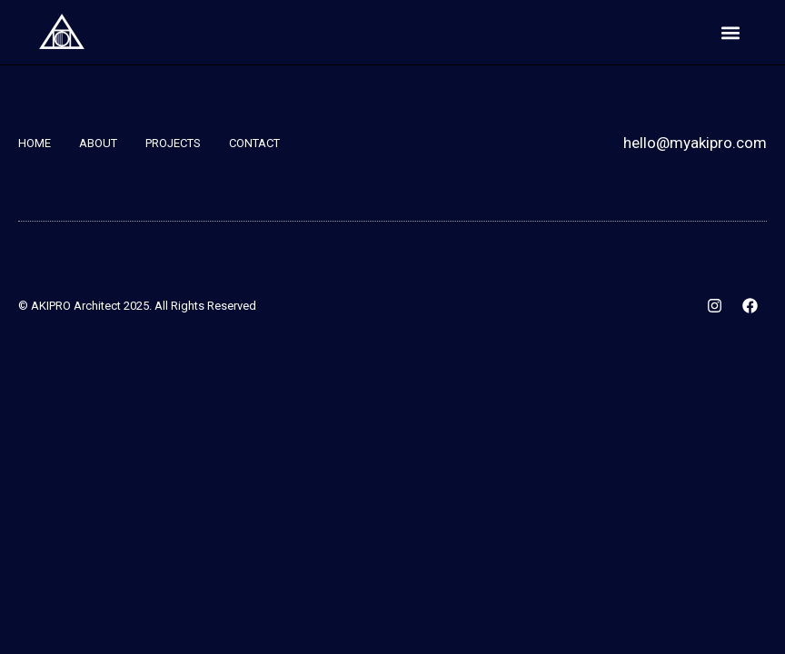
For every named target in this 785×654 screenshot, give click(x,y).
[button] (731, 32)
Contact (254, 143)
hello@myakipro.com (695, 143)
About (98, 143)
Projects (173, 143)
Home (34, 143)
